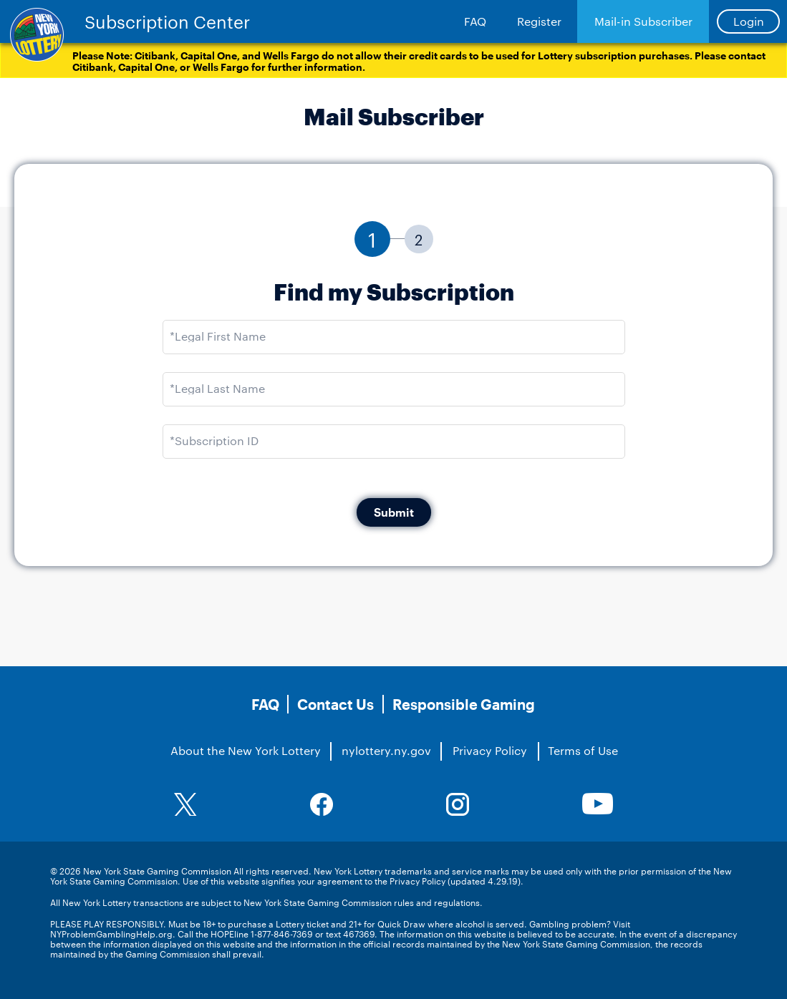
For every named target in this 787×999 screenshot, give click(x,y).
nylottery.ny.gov (386, 750)
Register (539, 21)
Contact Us (335, 704)
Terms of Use (583, 750)
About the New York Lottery (245, 750)
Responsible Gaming (463, 704)
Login (748, 21)
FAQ (475, 21)
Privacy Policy (490, 750)
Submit (394, 512)
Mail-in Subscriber (643, 21)
